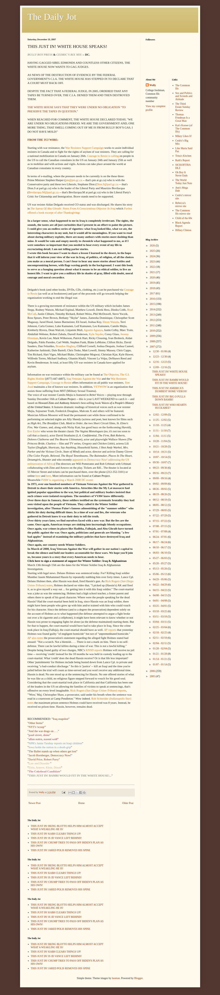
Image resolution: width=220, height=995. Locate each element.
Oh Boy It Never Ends (181, 174)
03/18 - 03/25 (160, 611)
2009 (153, 336)
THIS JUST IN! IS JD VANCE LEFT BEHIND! (56, 838)
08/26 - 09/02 (160, 489)
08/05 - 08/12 (160, 505)
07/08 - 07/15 (160, 526)
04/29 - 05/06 (160, 579)
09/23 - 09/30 (160, 467)
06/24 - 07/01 (160, 537)
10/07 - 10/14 (160, 457)
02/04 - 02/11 (160, 643)
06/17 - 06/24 (160, 542)
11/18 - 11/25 (160, 425)
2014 (153, 309)
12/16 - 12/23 (160, 361)
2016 (153, 298)
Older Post (128, 803)
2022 (153, 266)
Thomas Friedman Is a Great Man (182, 117)
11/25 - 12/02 (160, 420)
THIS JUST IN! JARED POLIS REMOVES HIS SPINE (60, 850)
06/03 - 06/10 (160, 552)
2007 (153, 346)
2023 (153, 261)
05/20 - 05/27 (160, 563)
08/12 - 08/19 (160, 499)
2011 (152, 325)
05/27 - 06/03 (160, 558)
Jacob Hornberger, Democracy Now (49, 755)
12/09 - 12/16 (160, 367)
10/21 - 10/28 (160, 446)
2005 (153, 676)
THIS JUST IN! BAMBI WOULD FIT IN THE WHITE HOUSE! (170, 382)
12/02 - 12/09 (160, 414)
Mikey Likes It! (183, 136)
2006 (153, 671)
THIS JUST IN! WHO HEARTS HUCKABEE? (169, 406)
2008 (153, 341)
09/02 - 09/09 (160, 483)
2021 (153, 272)
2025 (153, 250)
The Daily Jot (52, 17)
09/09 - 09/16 (160, 478)
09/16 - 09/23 (160, 473)
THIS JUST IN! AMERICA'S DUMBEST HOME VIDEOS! (169, 390)
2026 (153, 245)
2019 (153, 282)
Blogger (138, 978)
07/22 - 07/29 (160, 515)
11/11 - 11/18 (160, 430)
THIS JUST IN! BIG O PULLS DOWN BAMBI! (168, 398)
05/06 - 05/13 (160, 574)
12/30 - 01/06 (160, 351)
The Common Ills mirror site (182, 212)
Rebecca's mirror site (180, 205)
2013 (153, 314)
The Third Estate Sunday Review (182, 107)
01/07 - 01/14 (160, 664)
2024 (153, 256)
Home (81, 803)
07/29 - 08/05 (160, 510)
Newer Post (35, 803)
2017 (153, 293)
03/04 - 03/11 (160, 621)
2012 (153, 320)
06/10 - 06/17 (160, 547)
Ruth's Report (182, 160)
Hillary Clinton (183, 230)
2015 (153, 304)
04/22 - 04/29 (160, 584)
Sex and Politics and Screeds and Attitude (183, 96)
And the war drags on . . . (43, 731)
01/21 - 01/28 (160, 653)
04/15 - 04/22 (160, 590)
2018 (153, 288)
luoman (116, 978)
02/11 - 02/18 (160, 637)
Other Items (35, 723)
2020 (153, 277)
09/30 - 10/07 (160, 462)
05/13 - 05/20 (160, 568)
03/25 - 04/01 (160, 605)
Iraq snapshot (60, 718)
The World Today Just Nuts (183, 182)
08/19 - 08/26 (160, 494)
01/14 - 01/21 (160, 659)
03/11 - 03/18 (160, 616)
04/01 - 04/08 (160, 600)
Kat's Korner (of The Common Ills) (183, 128)
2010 (153, 330)
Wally (152, 85)
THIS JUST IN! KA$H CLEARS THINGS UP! (56, 833)
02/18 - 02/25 (160, 632)
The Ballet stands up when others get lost (52, 751)
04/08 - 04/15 (160, 595)
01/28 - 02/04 (160, 648)
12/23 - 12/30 (160, 356)
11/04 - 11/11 (160, 435)
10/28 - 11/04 (160, 441)
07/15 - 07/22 (160, 521)
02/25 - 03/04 (160, 627)
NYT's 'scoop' (37, 726)
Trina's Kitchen (183, 155)
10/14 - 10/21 (160, 451)
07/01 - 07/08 (160, 531)
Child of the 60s (183, 218)
